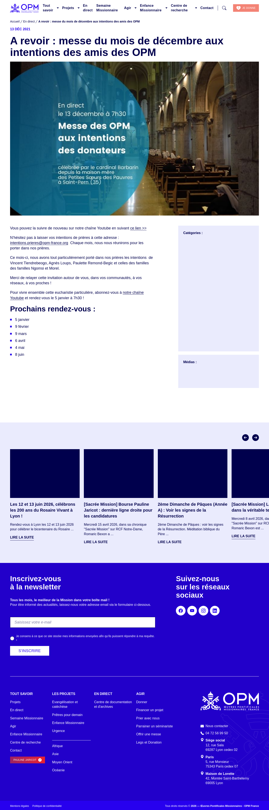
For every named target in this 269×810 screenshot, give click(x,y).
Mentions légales (19, 806)
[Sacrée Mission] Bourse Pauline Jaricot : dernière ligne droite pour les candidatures (118, 510)
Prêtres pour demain (67, 715)
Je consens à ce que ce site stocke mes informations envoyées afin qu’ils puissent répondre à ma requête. (85, 638)
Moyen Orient (62, 762)
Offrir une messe (148, 734)
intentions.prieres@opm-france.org (39, 243)
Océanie (58, 770)
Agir (127, 8)
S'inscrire (29, 651)
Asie (55, 754)
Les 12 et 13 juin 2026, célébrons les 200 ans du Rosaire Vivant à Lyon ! (42, 510)
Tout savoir (48, 8)
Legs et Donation (149, 742)
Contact (207, 8)
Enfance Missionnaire (151, 8)
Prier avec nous (148, 718)
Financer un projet (149, 710)
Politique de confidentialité (47, 806)
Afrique (57, 746)
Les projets (63, 694)
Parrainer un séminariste (154, 726)
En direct (88, 8)
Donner (141, 702)
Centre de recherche (179, 8)
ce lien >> (138, 228)
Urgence (58, 731)
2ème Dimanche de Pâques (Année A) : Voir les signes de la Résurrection (192, 510)
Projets (68, 8)
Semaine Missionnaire (107, 8)
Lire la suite (22, 537)
